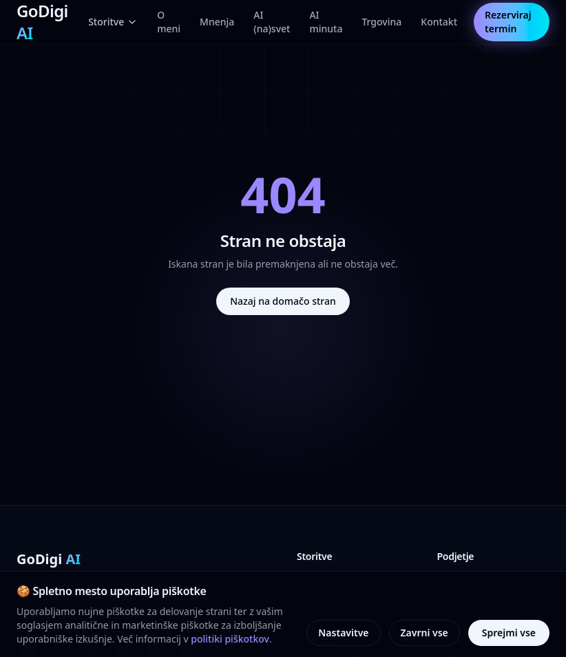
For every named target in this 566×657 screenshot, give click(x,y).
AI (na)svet (271, 21)
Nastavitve (343, 632)
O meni (168, 21)
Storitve (113, 21)
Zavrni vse (424, 632)
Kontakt (439, 21)
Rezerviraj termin (508, 21)
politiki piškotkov (230, 638)
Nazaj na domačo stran (283, 301)
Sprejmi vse (509, 632)
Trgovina (381, 21)
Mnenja (217, 21)
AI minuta (325, 21)
